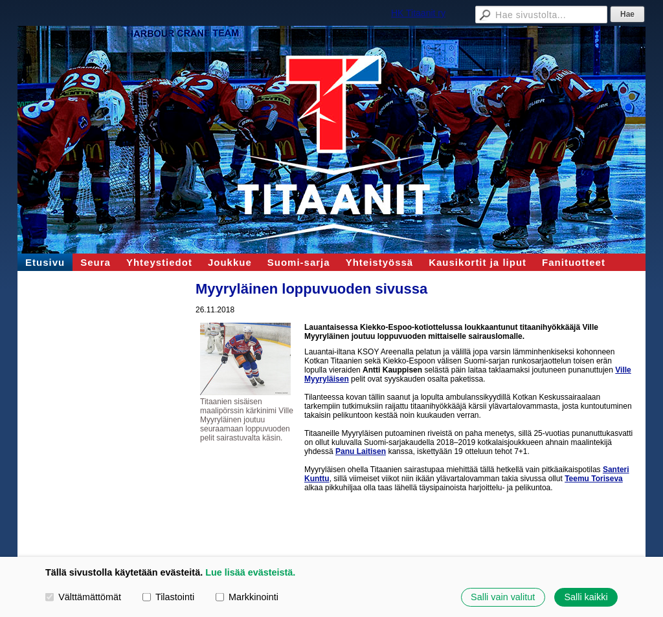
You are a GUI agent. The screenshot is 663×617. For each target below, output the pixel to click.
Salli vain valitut (503, 597)
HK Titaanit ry (418, 13)
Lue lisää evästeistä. (250, 572)
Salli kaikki (585, 597)
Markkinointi (247, 597)
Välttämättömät (83, 597)
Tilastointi (168, 597)
